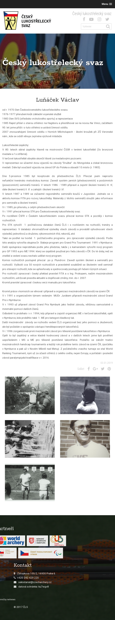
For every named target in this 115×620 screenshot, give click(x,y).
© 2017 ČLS (69, 607)
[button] (106, 4)
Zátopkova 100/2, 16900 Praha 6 (84, 573)
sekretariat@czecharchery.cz (83, 582)
